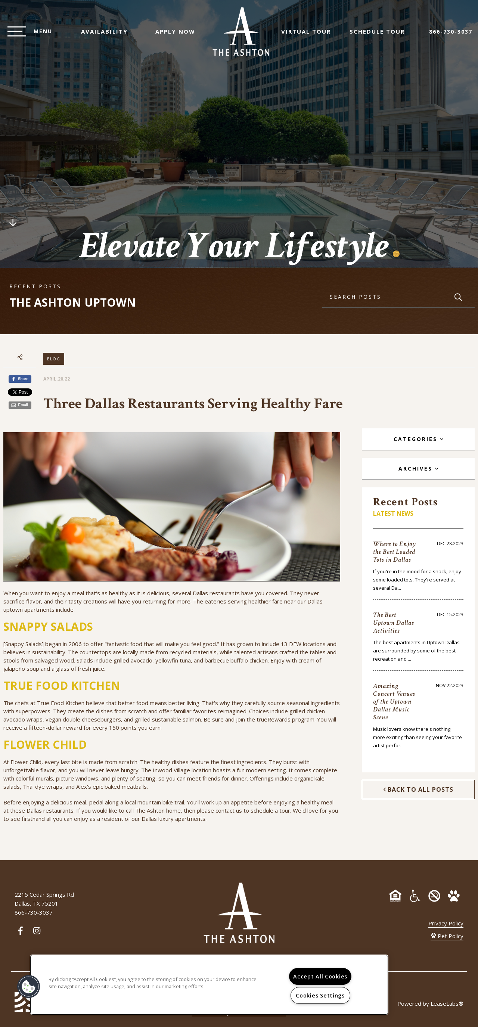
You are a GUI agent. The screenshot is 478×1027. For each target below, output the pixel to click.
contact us (228, 810)
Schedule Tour (381, 35)
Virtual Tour (310, 35)
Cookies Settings (320, 995)
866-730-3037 (450, 35)
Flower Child (25, 762)
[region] (209, 985)
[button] (29, 987)
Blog (53, 359)
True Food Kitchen (60, 703)
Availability (100, 35)
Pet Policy (447, 936)
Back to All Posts (418, 789)
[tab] (418, 439)
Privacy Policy (445, 923)
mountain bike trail (160, 802)
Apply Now (172, 35)
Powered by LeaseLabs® (430, 1003)
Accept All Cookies (320, 976)
